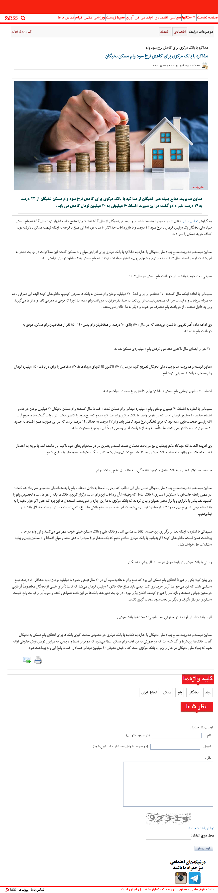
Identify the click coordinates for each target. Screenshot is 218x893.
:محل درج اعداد (202, 836)
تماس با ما (66, 18)
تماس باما (37, 890)
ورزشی (99, 18)
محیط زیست (115, 18)
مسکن (166, 692)
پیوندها (23, 890)
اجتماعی (147, 18)
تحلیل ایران (190, 221)
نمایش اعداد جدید (201, 828)
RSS (10, 890)
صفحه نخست (207, 18)
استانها (188, 18)
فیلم (79, 18)
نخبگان (193, 692)
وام (179, 692)
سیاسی (175, 18)
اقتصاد (164, 31)
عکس (88, 18)
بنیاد (208, 692)
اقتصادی (161, 18)
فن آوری (132, 18)
